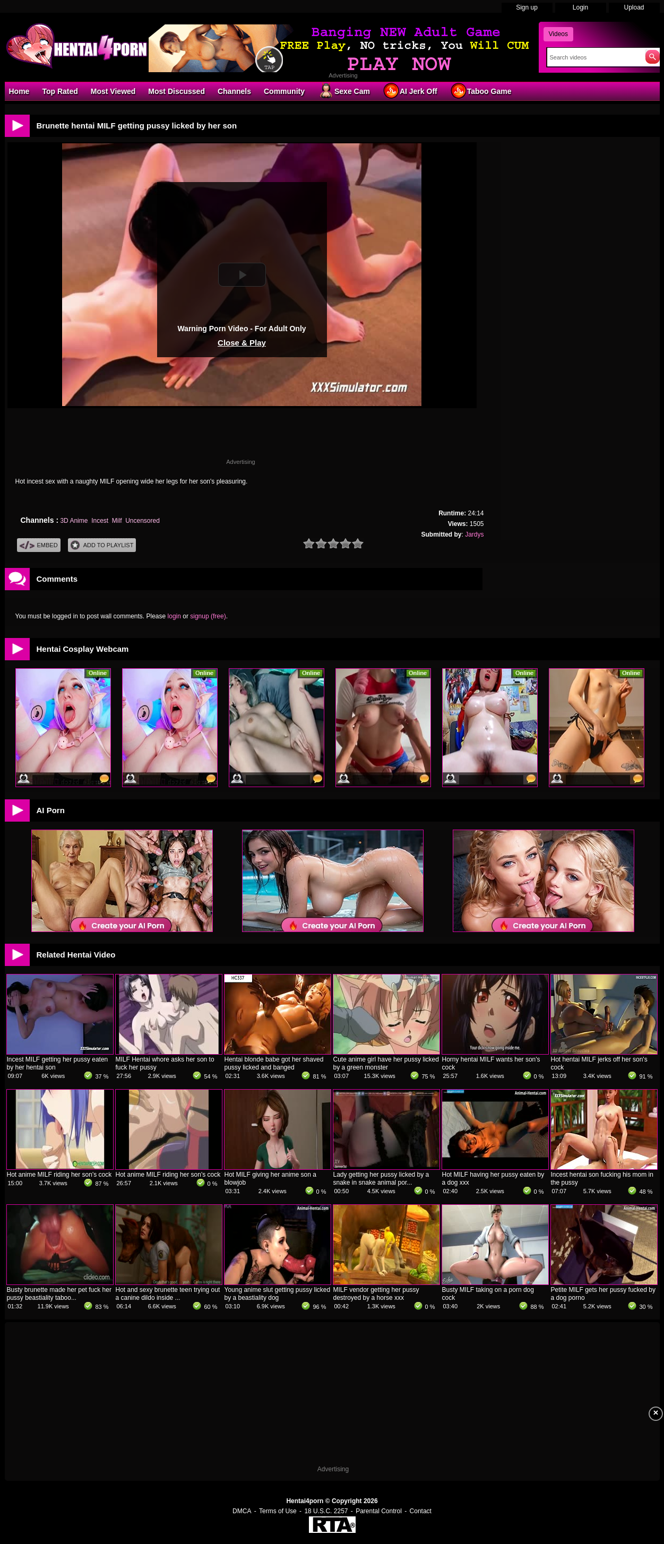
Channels (234, 91)
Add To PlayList (102, 545)
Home (19, 91)
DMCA (241, 1511)
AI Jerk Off (410, 90)
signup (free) (208, 616)
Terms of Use (278, 1511)
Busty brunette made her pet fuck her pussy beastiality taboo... (59, 1293)
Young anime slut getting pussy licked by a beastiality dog (278, 1293)
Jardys (474, 534)
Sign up (527, 7)
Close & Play (242, 342)
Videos (558, 34)
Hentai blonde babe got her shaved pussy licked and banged (274, 1063)
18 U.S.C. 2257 (326, 1511)
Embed (39, 545)
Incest (99, 520)
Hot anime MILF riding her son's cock (59, 1174)
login (174, 616)
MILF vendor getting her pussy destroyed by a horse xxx (376, 1293)
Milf (117, 520)
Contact (421, 1511)
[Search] (593, 57)
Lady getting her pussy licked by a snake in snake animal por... (381, 1178)
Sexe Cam (343, 90)
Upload (634, 7)
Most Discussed (176, 91)
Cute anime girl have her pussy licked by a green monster (386, 1063)
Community (284, 91)
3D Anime (74, 520)
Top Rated (59, 91)
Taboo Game (481, 90)
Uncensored (142, 520)
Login (580, 7)
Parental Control (379, 1511)
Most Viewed (113, 91)
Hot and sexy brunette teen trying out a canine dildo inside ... (168, 1293)
